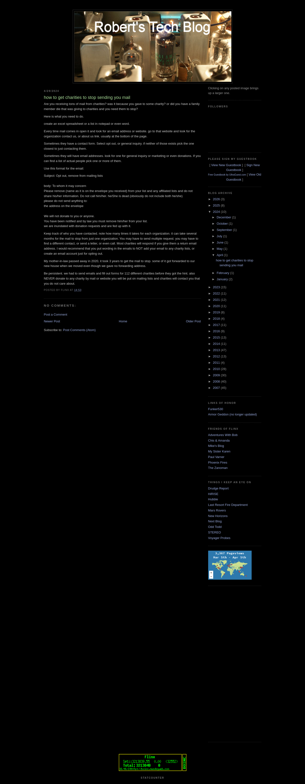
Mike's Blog (216, 446)
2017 (217, 325)
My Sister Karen (219, 451)
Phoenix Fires (217, 462)
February (223, 273)
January (223, 279)
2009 (217, 375)
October (223, 223)
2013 (217, 350)
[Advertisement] (227, 663)
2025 (217, 205)
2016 (217, 331)
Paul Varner (216, 457)
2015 (217, 337)
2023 (217, 287)
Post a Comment (55, 314)
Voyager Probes (219, 538)
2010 (217, 369)
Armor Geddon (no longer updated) (232, 414)
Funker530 (215, 409)
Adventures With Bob (223, 435)
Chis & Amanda (219, 440)
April (220, 255)
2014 (217, 344)
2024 (217, 212)
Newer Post (52, 321)
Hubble (213, 499)
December (224, 217)
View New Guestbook (226, 165)
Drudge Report (218, 488)
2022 (217, 293)
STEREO (214, 532)
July (220, 236)
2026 (217, 199)
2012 (217, 356)
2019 (217, 312)
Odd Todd (215, 527)
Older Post (193, 321)
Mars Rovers (217, 510)
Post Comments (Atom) (79, 330)
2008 (217, 381)
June (220, 242)
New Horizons (218, 516)
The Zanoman (218, 468)
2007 (217, 388)
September (225, 230)
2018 (217, 318)
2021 (217, 300)
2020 (217, 306)
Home (123, 321)
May (220, 249)
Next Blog (215, 521)
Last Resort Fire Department (228, 505)
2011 (217, 362)
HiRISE (213, 494)
